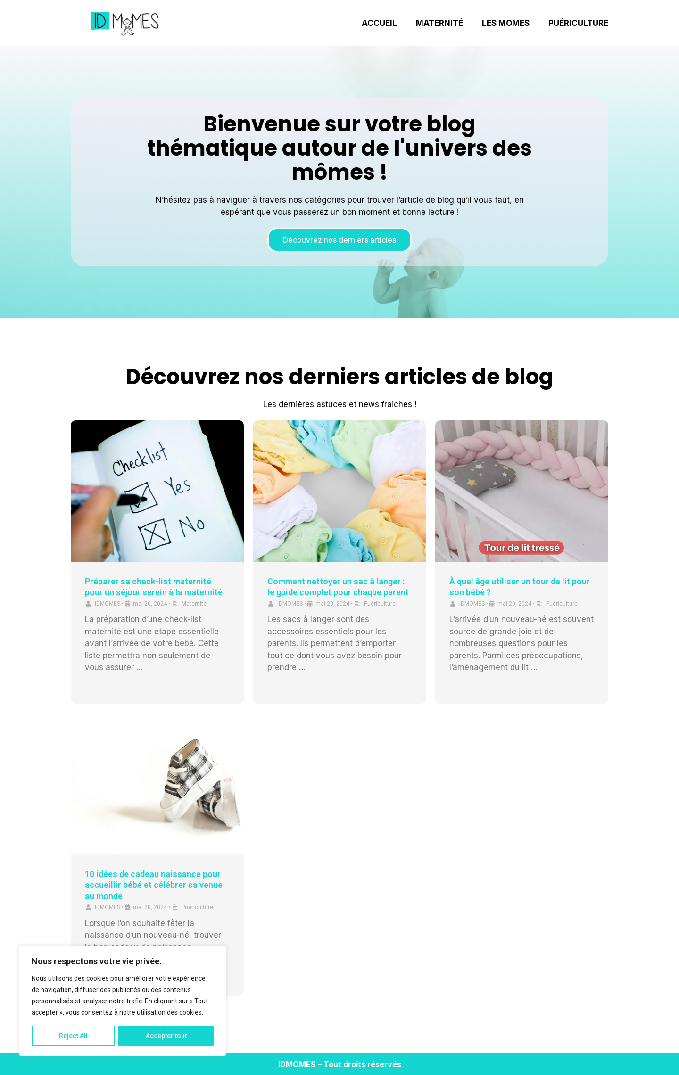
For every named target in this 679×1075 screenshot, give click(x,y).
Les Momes (506, 23)
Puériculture (578, 23)
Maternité (439, 23)
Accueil (379, 23)
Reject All (73, 1036)
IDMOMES (107, 603)
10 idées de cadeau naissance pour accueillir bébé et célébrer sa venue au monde (154, 885)
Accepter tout (166, 1036)
